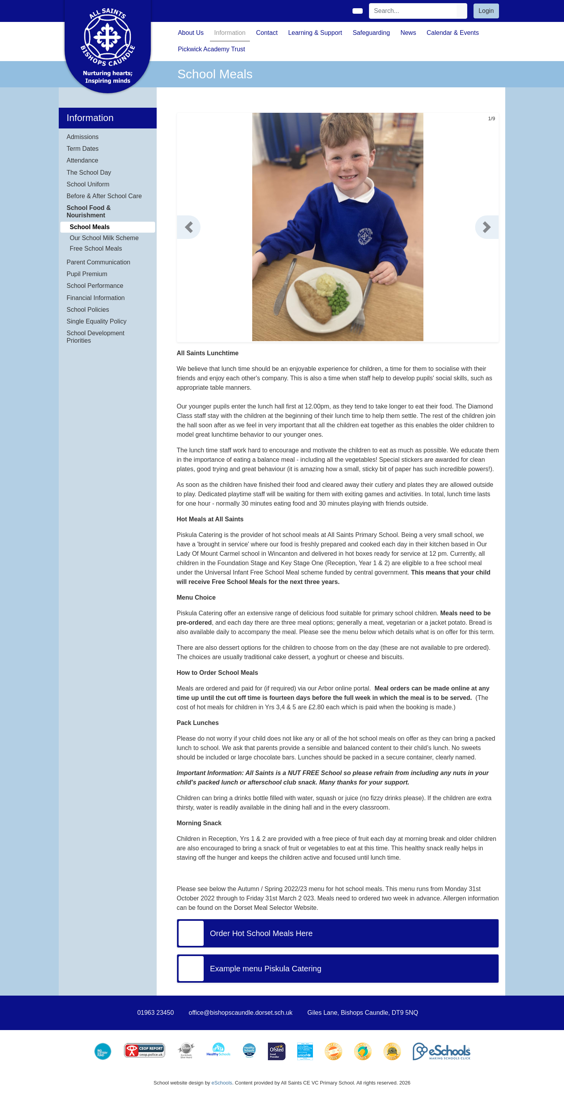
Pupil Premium (87, 274)
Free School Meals (96, 248)
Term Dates (83, 148)
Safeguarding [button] (371, 32)
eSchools (222, 1083)
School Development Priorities (96, 337)
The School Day (89, 172)
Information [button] (230, 32)
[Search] (413, 11)
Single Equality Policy (97, 321)
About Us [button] (191, 32)
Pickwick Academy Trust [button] (211, 49)
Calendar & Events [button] (453, 32)
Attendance (82, 160)
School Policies (88, 309)
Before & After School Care (104, 196)
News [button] (408, 32)
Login (486, 10)
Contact (267, 32)
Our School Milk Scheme (104, 238)
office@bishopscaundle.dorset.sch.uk (241, 1012)
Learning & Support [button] (315, 32)
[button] (189, 227)
